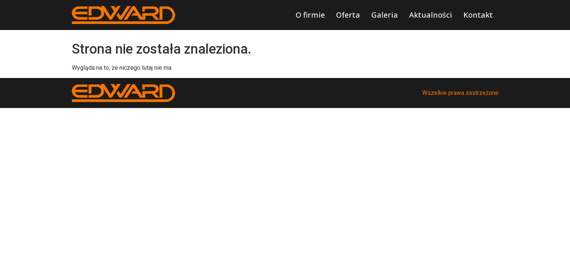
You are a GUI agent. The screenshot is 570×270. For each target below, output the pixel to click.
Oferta (348, 15)
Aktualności (430, 15)
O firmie (310, 15)
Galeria (384, 15)
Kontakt (478, 15)
